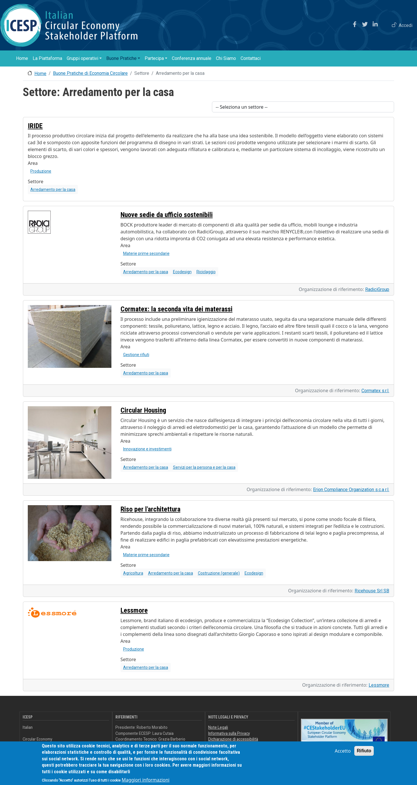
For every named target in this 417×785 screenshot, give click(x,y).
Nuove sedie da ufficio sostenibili (167, 215)
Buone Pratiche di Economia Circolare (90, 73)
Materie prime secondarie (146, 253)
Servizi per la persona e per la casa (204, 467)
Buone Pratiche (121, 58)
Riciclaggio (206, 272)
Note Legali (218, 727)
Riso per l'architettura (150, 509)
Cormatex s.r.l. (375, 390)
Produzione (40, 171)
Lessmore (134, 610)
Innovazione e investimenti (147, 449)
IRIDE (35, 126)
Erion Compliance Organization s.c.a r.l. (351, 489)
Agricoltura (133, 573)
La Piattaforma (47, 58)
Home (22, 58)
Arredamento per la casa (52, 189)
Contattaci (251, 58)
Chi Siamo (226, 58)
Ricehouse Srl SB (372, 590)
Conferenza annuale (191, 58)
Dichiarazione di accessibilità (233, 739)
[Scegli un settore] (303, 106)
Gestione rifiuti (136, 354)
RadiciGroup (377, 289)
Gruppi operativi (82, 58)
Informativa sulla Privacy (229, 733)
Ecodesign (182, 272)
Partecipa (154, 58)
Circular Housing (143, 410)
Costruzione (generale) (219, 573)
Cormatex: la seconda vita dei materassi (177, 309)
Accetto (343, 754)
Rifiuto (364, 753)
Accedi (405, 25)
